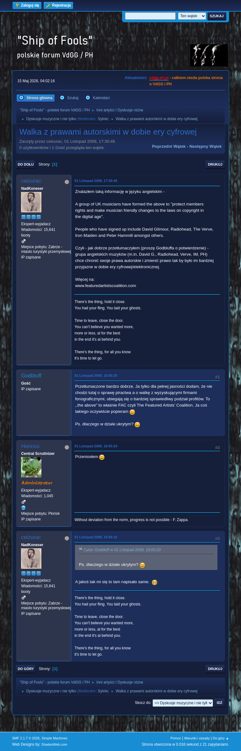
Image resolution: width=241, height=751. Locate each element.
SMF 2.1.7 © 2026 (26, 738)
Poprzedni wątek (168, 146)
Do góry (26, 669)
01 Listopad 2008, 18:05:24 (95, 446)
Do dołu (26, 164)
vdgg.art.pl (159, 78)
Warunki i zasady (197, 738)
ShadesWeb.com (54, 744)
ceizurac (31, 181)
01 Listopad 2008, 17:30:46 (95, 181)
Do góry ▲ (221, 738)
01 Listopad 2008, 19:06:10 (95, 537)
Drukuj (215, 164)
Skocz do (142, 702)
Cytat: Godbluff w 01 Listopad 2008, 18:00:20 (122, 550)
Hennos (30, 446)
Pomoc (175, 738)
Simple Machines (54, 738)
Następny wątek (206, 146)
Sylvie (103, 119)
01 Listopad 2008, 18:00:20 (95, 375)
